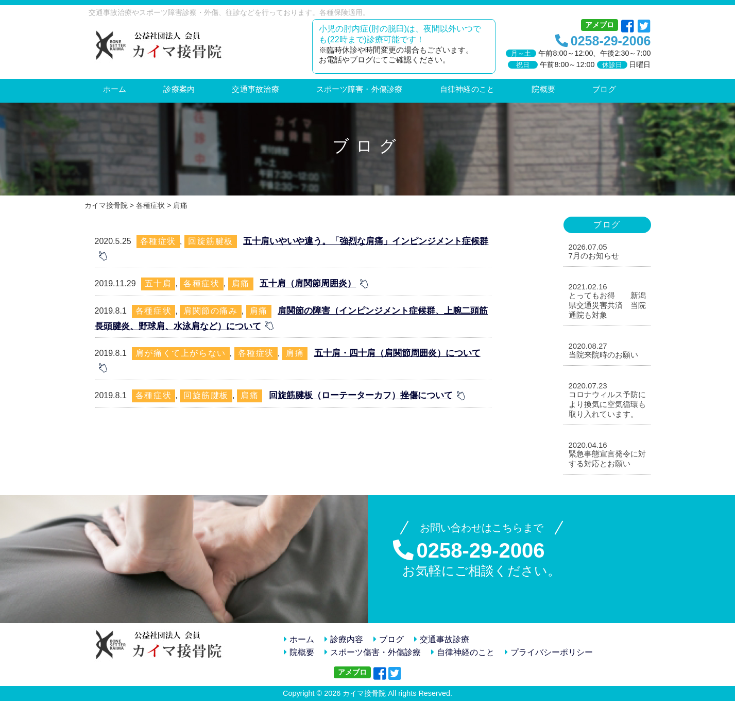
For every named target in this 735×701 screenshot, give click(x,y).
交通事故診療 (441, 639)
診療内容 (343, 639)
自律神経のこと (462, 652)
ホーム (299, 639)
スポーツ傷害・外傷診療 (372, 652)
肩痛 (241, 283)
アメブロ (599, 25)
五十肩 (158, 283)
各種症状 (158, 241)
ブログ (388, 639)
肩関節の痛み (210, 310)
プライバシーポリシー (549, 652)
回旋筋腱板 (210, 241)
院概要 (299, 652)
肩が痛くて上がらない (180, 353)
